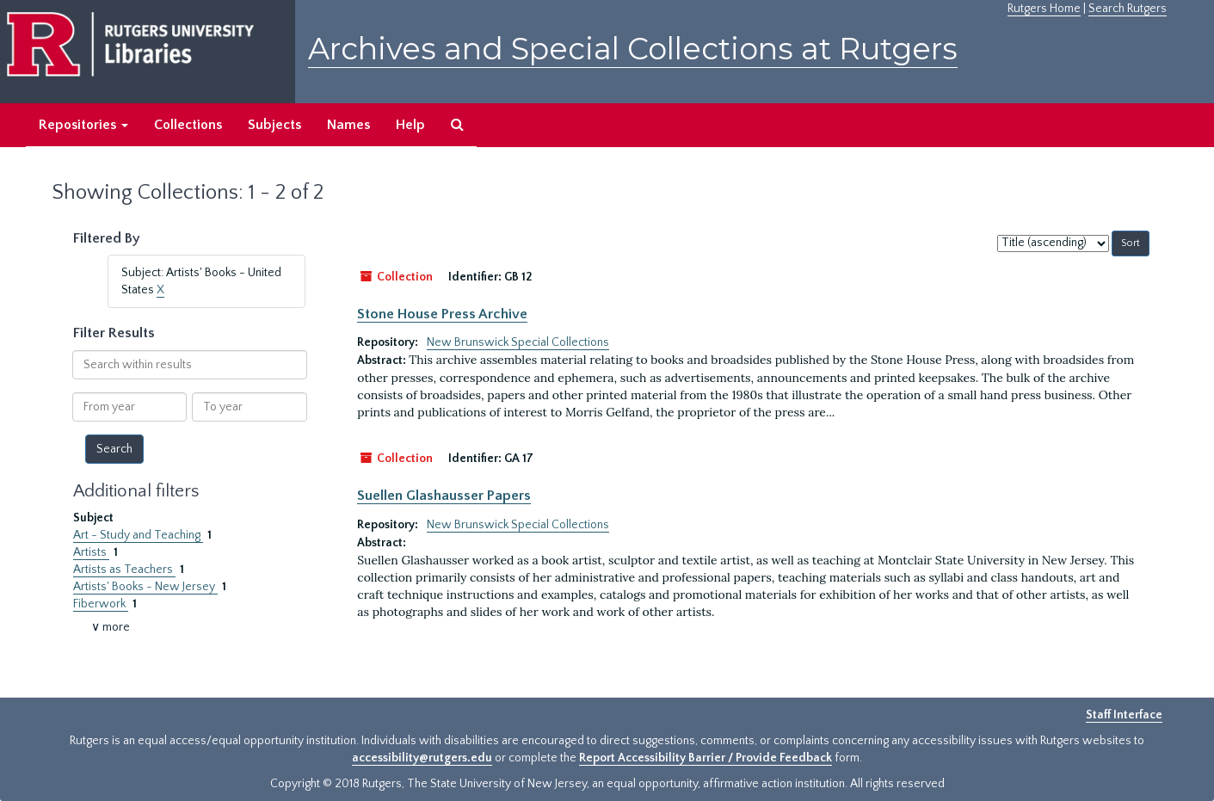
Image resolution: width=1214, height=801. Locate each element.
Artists (91, 552)
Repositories (83, 124)
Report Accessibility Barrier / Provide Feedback (705, 758)
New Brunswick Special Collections (518, 342)
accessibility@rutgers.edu (422, 758)
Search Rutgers (1127, 8)
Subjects (274, 124)
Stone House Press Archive (442, 314)
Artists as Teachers (124, 569)
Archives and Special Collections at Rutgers (633, 48)
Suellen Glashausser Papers (444, 495)
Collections (188, 124)
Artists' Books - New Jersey (145, 587)
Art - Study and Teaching (138, 535)
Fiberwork (100, 604)
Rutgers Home (1044, 8)
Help (410, 124)
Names (348, 124)
